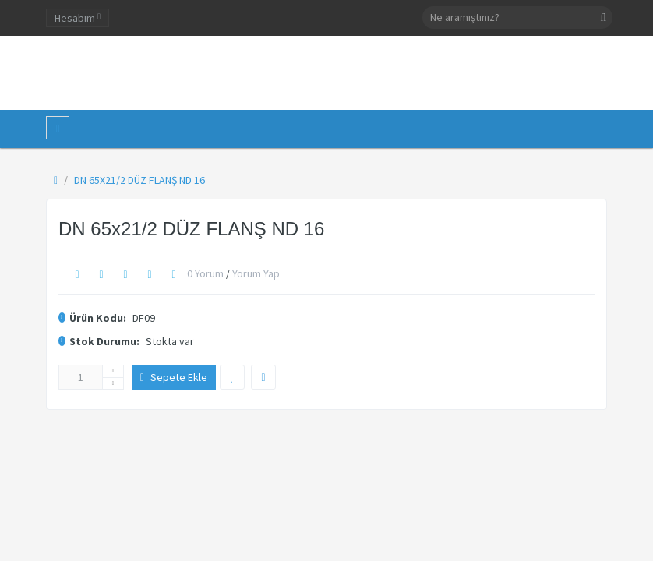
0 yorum (205, 273)
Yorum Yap (256, 273)
